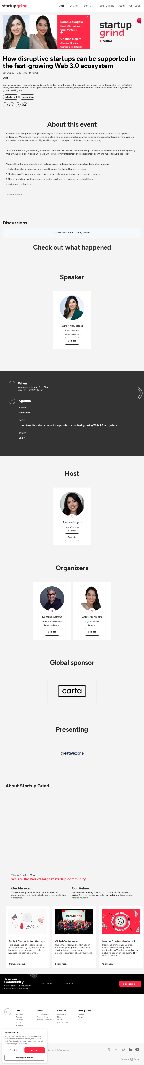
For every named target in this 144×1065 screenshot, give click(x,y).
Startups (19, 1020)
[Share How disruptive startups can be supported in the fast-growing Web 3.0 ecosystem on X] (11, 104)
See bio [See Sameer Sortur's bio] (52, 631)
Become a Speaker (44, 1020)
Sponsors (19, 1022)
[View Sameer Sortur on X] (52, 611)
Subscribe (129, 984)
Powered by (130, 1059)
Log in (138, 6)
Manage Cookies (24, 1057)
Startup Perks (107, 6)
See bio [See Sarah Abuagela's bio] (72, 340)
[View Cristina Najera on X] (72, 517)
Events (74, 6)
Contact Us (82, 1017)
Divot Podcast (62, 1022)
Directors (19, 1025)
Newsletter (61, 1015)
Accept (34, 1050)
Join (61, 6)
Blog (59, 1017)
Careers (81, 1015)
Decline (13, 1050)
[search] (131, 6)
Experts (19, 1017)
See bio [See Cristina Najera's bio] (72, 537)
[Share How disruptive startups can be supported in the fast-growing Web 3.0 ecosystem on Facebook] (5, 104)
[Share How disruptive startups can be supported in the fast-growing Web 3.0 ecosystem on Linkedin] (18, 104)
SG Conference (43, 1015)
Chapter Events (43, 1017)
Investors (19, 1015)
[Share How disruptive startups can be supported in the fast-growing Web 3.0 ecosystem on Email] (24, 104)
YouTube (60, 1020)
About (122, 6)
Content (88, 6)
